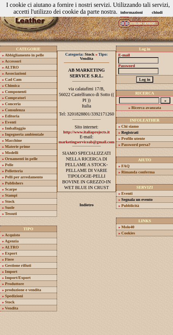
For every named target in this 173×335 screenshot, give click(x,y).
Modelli (11, 153)
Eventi (10, 122)
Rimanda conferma (138, 172)
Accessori (13, 61)
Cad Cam (13, 79)
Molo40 (127, 227)
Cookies (128, 233)
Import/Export (18, 278)
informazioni (132, 12)
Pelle (9, 165)
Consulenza (15, 110)
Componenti (15, 92)
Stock (9, 201)
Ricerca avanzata (146, 108)
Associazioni (15, 73)
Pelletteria (14, 171)
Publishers (14, 183)
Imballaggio (15, 128)
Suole (9, 207)
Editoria (12, 116)
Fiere (9, 259)
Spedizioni (14, 296)
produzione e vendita (23, 290)
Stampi (11, 195)
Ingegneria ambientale (24, 134)
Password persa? (136, 145)
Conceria (13, 104)
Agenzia (12, 241)
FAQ (125, 166)
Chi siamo (130, 126)
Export (11, 253)
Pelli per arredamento (24, 177)
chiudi (157, 12)
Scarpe (11, 189)
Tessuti (11, 214)
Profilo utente (133, 138)
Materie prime (17, 146)
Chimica (12, 85)
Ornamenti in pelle (21, 159)
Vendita (11, 308)
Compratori (15, 98)
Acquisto (12, 235)
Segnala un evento (136, 199)
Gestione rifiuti (18, 265)
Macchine (13, 140)
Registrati (129, 132)
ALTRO (12, 67)
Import (11, 271)
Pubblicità (130, 206)
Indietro (86, 205)
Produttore (14, 284)
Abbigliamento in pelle (24, 55)
